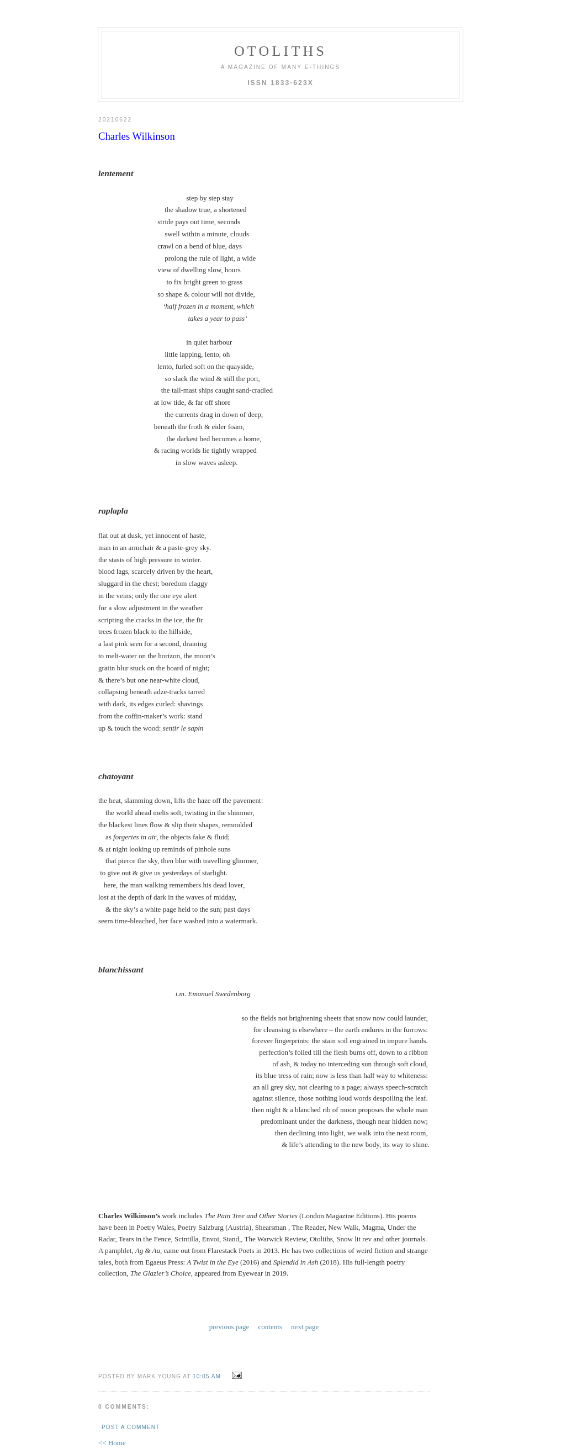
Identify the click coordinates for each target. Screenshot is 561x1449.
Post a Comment (131, 1382)
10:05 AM (207, 1332)
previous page (229, 1283)
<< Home (112, 1398)
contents (270, 1283)
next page (305, 1283)
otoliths (280, 51)
